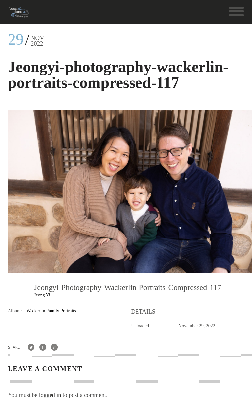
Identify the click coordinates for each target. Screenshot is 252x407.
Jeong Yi (42, 295)
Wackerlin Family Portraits (51, 310)
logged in (50, 395)
